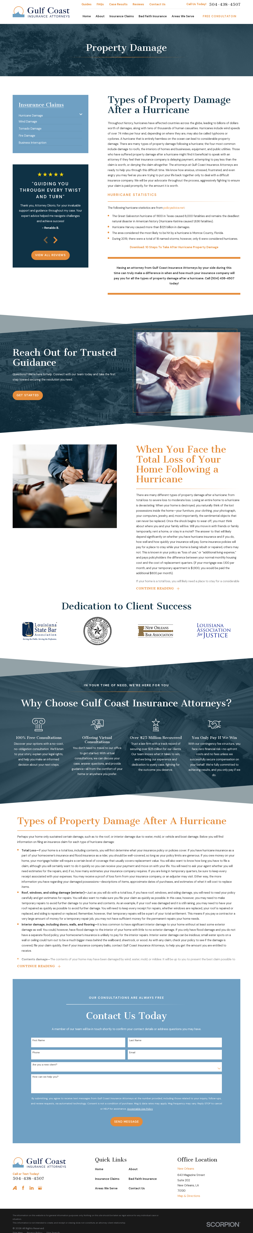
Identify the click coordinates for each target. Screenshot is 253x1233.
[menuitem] (48, 114)
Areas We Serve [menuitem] (183, 16)
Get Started (26, 395)
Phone (34, 1052)
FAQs (100, 4)
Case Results (118, 4)
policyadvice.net (173, 208)
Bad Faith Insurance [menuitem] (153, 16)
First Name (37, 1040)
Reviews (138, 4)
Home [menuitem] (87, 16)
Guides (87, 4)
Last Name (134, 1040)
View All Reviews (50, 255)
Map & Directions (188, 1196)
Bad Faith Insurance (143, 1179)
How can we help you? (44, 1076)
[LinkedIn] (32, 1188)
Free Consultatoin (219, 16)
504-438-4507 (224, 4)
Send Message (125, 1122)
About (133, 1169)
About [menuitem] (100, 16)
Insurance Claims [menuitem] (121, 16)
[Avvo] (15, 1188)
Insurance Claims (107, 1179)
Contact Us (157, 4)
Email (131, 1052)
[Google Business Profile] (40, 1188)
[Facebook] (23, 1188)
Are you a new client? (43, 1064)
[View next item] (55, 240)
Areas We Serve (106, 1188)
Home (99, 1169)
